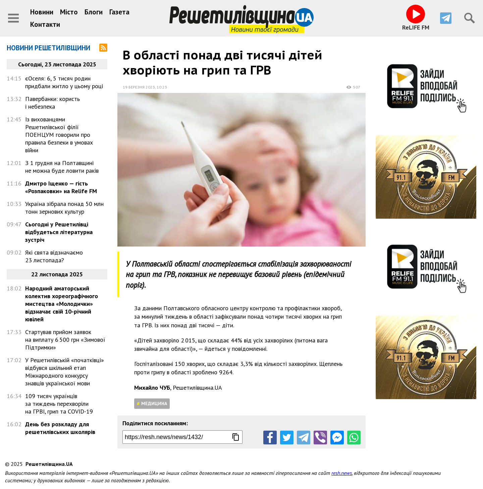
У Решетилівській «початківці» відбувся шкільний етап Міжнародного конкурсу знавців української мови (64, 371)
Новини (41, 11)
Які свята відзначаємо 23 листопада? (54, 256)
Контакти (45, 24)
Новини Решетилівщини (48, 47)
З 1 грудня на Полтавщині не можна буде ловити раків (62, 166)
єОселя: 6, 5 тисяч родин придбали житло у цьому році (64, 82)
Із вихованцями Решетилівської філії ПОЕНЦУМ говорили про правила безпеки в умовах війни (59, 134)
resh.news (341, 473)
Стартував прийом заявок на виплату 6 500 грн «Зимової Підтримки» (65, 339)
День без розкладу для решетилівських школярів (60, 428)
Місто (69, 11)
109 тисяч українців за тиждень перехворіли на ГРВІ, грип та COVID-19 (59, 403)
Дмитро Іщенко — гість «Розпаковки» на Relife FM (61, 187)
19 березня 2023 (139, 87)
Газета (119, 11)
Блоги (94, 11)
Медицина (154, 403)
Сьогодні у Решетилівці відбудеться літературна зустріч (59, 231)
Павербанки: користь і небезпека (52, 102)
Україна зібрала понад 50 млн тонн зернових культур (64, 207)
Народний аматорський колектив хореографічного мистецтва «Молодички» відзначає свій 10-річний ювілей (61, 303)
